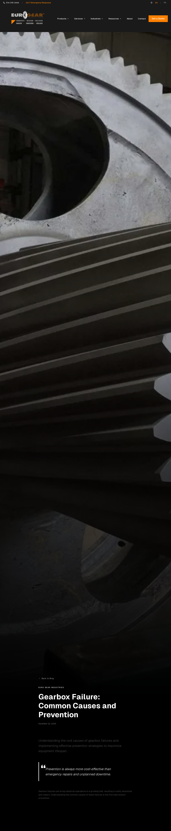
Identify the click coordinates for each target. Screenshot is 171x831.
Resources (114, 18)
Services (79, 18)
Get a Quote (158, 18)
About (130, 18)
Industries (97, 18)
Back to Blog (46, 678)
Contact (142, 18)
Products (63, 18)
